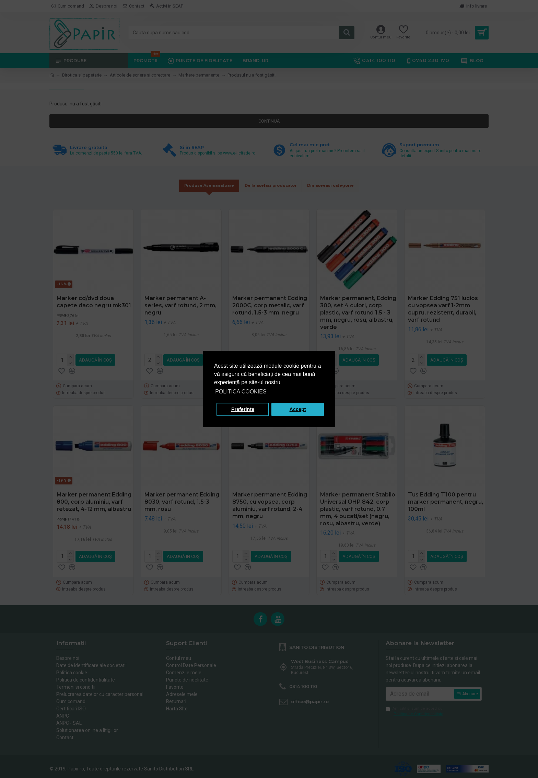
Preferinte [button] (242, 409)
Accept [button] (298, 409)
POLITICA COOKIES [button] (240, 391)
